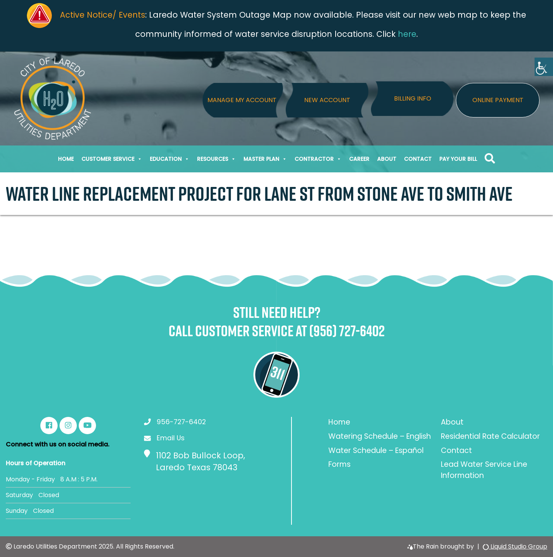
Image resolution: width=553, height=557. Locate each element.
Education (169, 158)
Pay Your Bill (458, 159)
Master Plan (265, 158)
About (386, 159)
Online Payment (497, 100)
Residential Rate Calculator (490, 436)
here (407, 34)
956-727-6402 (181, 421)
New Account (327, 100)
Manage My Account (241, 100)
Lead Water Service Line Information (484, 470)
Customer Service (111, 158)
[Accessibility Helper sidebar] (544, 67)
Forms (339, 464)
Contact (418, 159)
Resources (216, 158)
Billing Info (412, 98)
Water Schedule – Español (376, 450)
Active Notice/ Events (102, 14)
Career (359, 159)
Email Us (171, 438)
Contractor (318, 158)
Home (66, 159)
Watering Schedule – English (379, 436)
